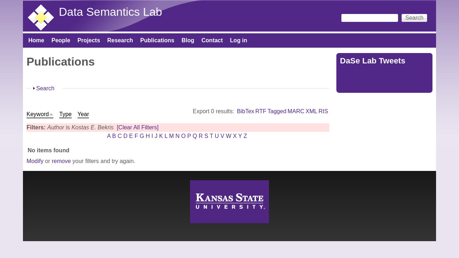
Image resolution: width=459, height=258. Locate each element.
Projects (88, 40)
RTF (260, 111)
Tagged (277, 111)
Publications (157, 40)
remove (61, 161)
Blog (187, 40)
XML (311, 111)
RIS (323, 111)
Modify (35, 161)
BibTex (245, 111)
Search (45, 88)
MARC (296, 111)
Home (36, 40)
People (60, 40)
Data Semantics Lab (110, 11)
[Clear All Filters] (137, 127)
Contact (212, 40)
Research (120, 40)
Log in (238, 40)
